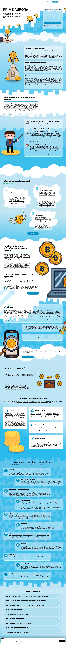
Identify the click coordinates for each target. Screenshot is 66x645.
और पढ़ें (2, 642)
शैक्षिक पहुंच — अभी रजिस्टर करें (28, 356)
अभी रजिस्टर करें (33, 233)
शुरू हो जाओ (55, 1)
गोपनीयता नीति (57, 25)
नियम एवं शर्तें (55, 25)
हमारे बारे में (42, 1)
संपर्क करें (47, 1)
